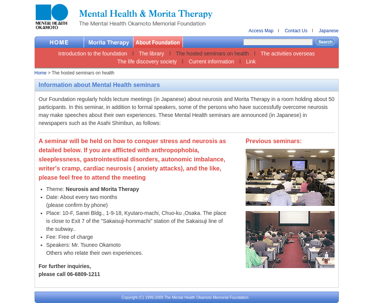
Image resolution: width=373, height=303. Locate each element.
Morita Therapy (108, 42)
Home (59, 42)
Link (251, 61)
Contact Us (296, 30)
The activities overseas (287, 53)
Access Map (261, 30)
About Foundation (158, 42)
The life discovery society (146, 61)
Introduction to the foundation (92, 53)
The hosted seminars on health (212, 53)
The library (151, 53)
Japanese (328, 30)
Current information (211, 61)
